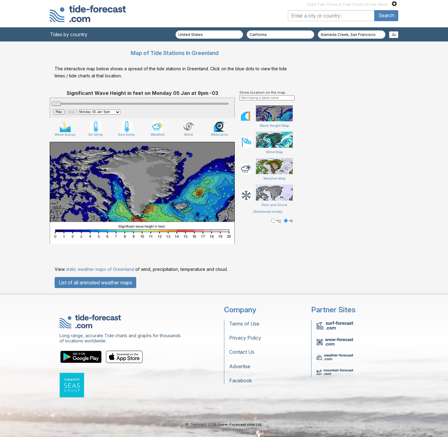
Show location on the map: (262, 92)
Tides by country (68, 34)
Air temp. (96, 129)
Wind (188, 129)
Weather (158, 129)
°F (288, 221)
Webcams (219, 129)
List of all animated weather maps (95, 282)
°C (276, 221)
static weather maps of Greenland (100, 269)
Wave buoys (65, 129)
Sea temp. (127, 129)
